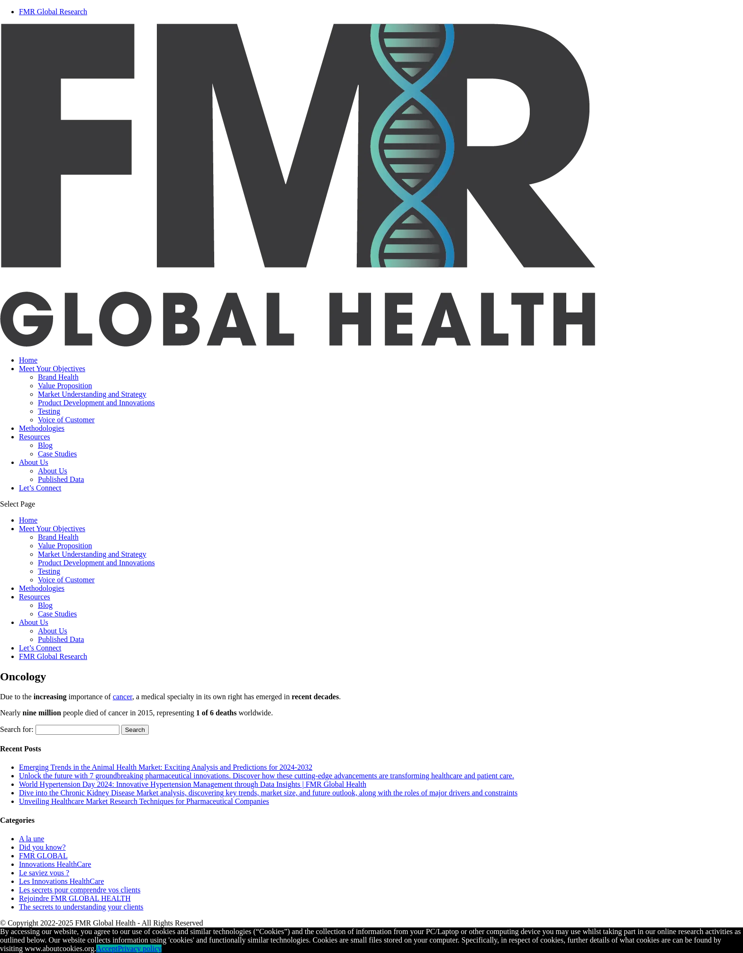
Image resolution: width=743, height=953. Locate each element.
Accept (107, 948)
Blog (45, 445)
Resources (34, 437)
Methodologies (41, 428)
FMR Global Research (53, 656)
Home (28, 360)
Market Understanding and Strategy (92, 394)
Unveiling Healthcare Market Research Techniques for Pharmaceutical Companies (144, 801)
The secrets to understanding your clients (81, 907)
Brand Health (58, 377)
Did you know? (42, 847)
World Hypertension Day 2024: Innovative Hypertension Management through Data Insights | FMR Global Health (192, 784)
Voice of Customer (66, 420)
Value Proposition (65, 386)
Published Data (61, 479)
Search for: (17, 729)
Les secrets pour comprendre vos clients (79, 890)
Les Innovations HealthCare (61, 881)
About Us (33, 462)
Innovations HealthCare (55, 864)
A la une (31, 839)
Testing (49, 411)
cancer (122, 697)
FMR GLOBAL (43, 856)
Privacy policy (140, 948)
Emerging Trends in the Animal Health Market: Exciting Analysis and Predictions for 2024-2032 (165, 767)
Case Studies (57, 454)
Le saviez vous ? (44, 873)
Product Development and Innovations (96, 403)
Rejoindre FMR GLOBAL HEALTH (75, 898)
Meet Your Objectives (52, 369)
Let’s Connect (40, 488)
